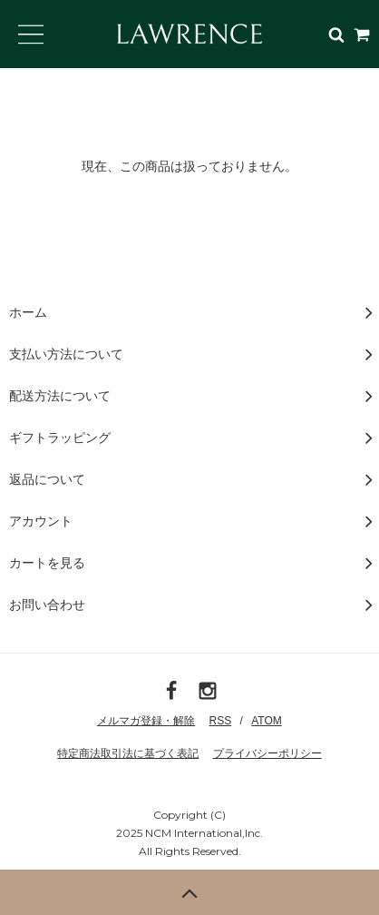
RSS (220, 720)
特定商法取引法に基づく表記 (128, 753)
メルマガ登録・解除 (146, 720)
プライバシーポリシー (267, 753)
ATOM (266, 720)
